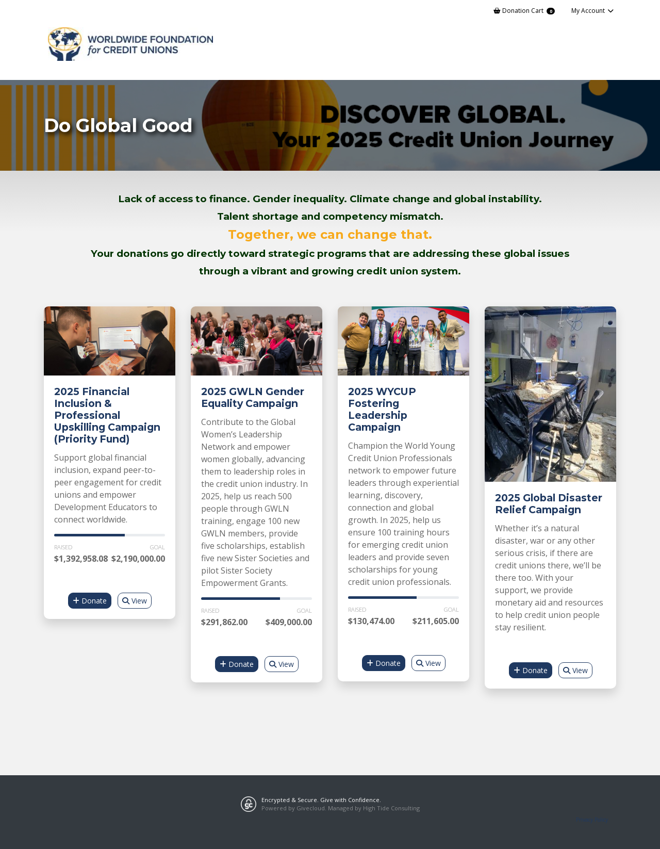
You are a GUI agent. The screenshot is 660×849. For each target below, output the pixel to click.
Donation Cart (524, 10)
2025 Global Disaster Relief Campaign (548, 504)
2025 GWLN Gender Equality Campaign (252, 397)
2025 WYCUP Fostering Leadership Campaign (382, 409)
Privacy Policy (592, 819)
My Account (592, 10)
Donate (90, 601)
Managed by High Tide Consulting (374, 808)
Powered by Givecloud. (293, 808)
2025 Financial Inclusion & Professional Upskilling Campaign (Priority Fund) (107, 415)
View (134, 601)
